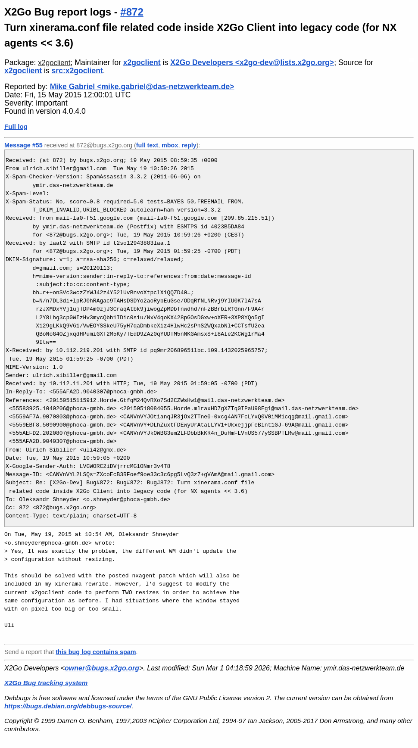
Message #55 (23, 145)
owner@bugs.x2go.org (102, 668)
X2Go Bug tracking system (45, 682)
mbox (170, 145)
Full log (16, 126)
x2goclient (54, 63)
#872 (131, 12)
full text (147, 145)
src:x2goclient (77, 70)
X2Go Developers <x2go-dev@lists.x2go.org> (252, 62)
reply (188, 145)
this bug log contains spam (96, 651)
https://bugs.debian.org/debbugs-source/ (67, 706)
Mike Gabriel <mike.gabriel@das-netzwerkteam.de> (142, 86)
